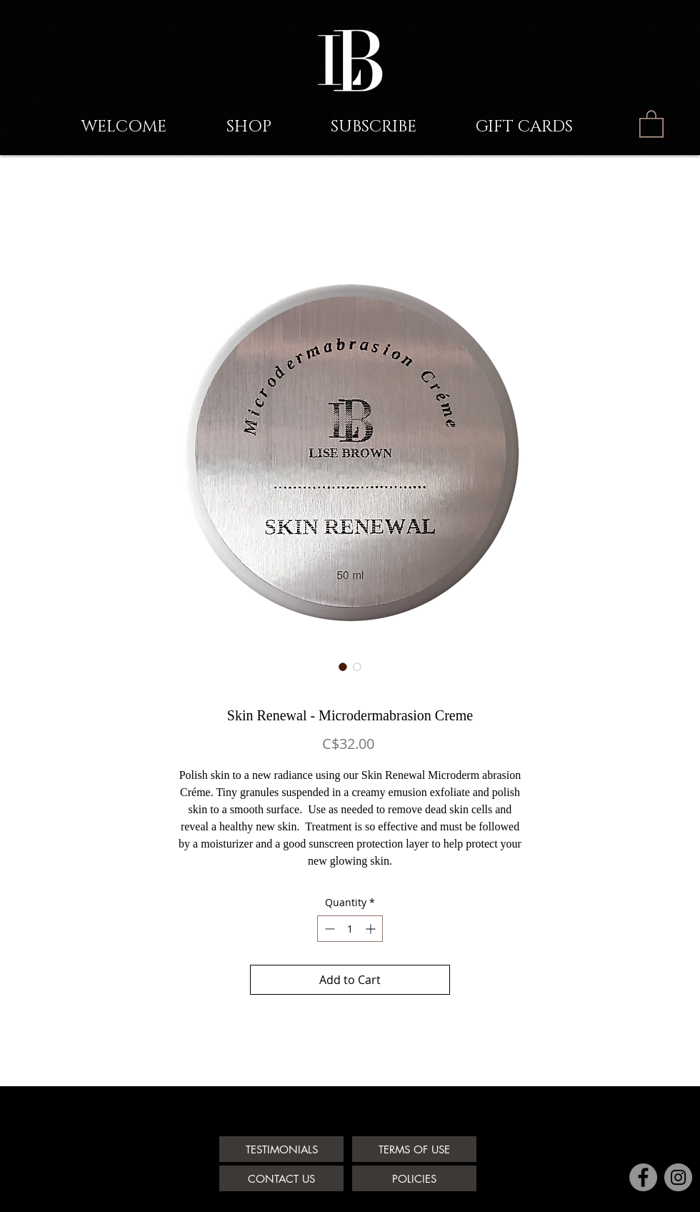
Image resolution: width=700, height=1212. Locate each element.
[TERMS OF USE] (414, 1149)
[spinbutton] (350, 928)
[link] (651, 123)
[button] (396, 127)
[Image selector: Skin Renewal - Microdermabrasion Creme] (343, 667)
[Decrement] (328, 928)
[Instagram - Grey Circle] (678, 1177)
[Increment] (372, 928)
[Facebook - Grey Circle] (643, 1177)
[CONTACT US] (281, 1178)
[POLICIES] (414, 1178)
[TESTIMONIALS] (281, 1149)
